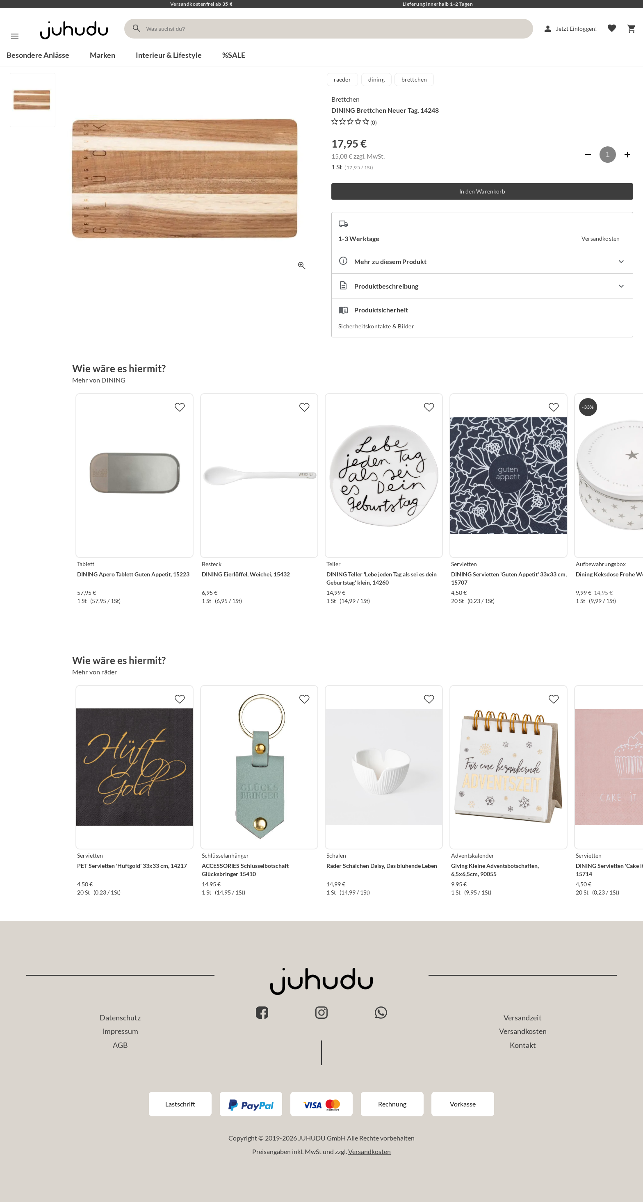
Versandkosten (523, 1031)
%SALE (233, 54)
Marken (102, 54)
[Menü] (15, 36)
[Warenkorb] (631, 28)
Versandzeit (523, 1017)
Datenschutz (120, 1017)
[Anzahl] (608, 154)
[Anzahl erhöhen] (627, 154)
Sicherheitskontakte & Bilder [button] (376, 326)
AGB (120, 1044)
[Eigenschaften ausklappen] (482, 261)
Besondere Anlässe (38, 54)
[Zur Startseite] (74, 46)
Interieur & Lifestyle (169, 54)
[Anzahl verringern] (588, 154)
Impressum (120, 1031)
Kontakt (523, 1044)
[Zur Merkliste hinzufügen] (180, 407)
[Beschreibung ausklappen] (482, 286)
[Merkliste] (612, 28)
